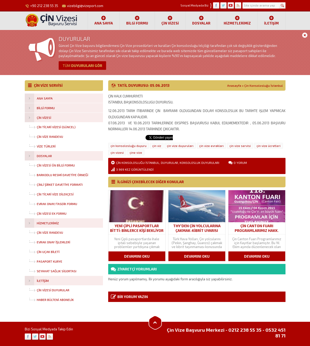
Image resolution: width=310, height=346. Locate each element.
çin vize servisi (240, 145)
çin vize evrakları (211, 145)
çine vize (136, 152)
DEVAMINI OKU (137, 256)
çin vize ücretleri (269, 145)
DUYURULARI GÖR (82, 65)
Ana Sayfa (103, 20)
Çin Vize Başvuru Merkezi (195, 330)
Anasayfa (234, 85)
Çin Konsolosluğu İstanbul (263, 85)
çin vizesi (117, 152)
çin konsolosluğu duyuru (129, 145)
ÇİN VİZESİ (170, 20)
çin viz (156, 145)
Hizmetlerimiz (237, 20)
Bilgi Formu (137, 20)
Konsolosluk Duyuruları (199, 162)
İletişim (271, 20)
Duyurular (169, 162)
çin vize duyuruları (180, 145)
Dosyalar (201, 20)
